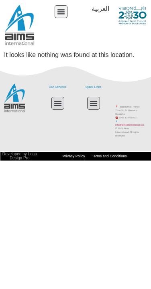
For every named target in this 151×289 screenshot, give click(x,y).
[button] (61, 11)
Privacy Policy (74, 156)
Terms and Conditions (109, 156)
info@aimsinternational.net (129, 125)
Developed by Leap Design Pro (19, 156)
